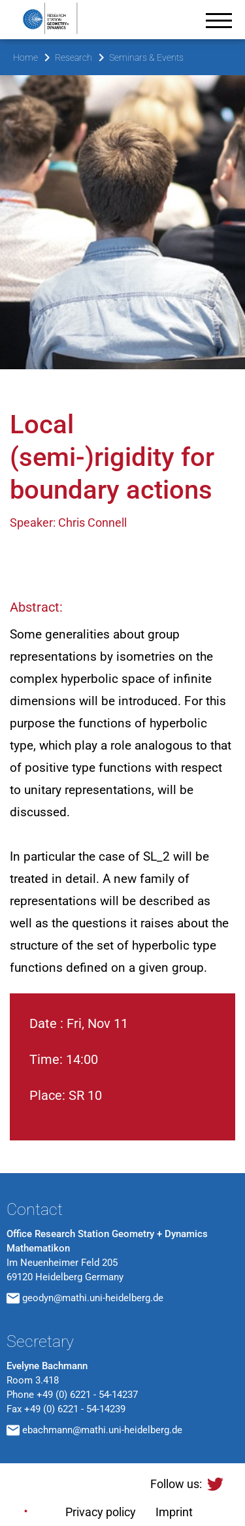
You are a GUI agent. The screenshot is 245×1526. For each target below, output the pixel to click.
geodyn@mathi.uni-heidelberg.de (92, 1298)
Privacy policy (100, 1512)
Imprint (174, 1512)
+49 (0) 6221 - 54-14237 (87, 1395)
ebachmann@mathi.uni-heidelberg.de (102, 1430)
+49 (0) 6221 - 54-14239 (74, 1409)
